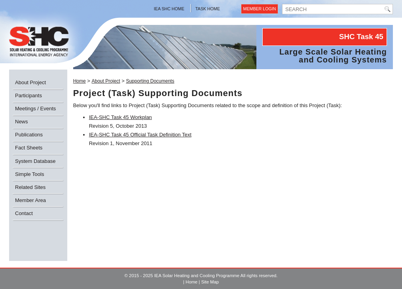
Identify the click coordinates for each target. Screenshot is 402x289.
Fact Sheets (28, 148)
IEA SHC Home (169, 8)
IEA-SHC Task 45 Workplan (120, 117)
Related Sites (30, 187)
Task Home (207, 8)
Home (79, 81)
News (21, 122)
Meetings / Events (35, 108)
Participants (28, 95)
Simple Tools (29, 174)
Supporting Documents (150, 81)
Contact (24, 213)
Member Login (259, 8)
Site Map (210, 282)
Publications (29, 135)
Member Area (30, 200)
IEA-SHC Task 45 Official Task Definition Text (140, 135)
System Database (35, 161)
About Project (30, 82)
